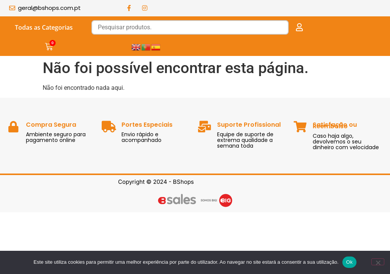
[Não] (377, 261)
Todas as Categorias (44, 27)
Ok (349, 262)
